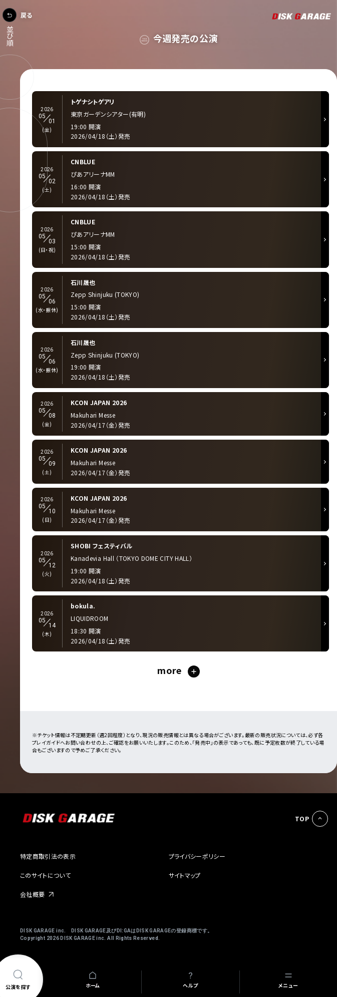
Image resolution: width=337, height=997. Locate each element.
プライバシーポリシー (197, 856)
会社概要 (32, 894)
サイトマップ (185, 875)
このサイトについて (45, 875)
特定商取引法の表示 (48, 856)
